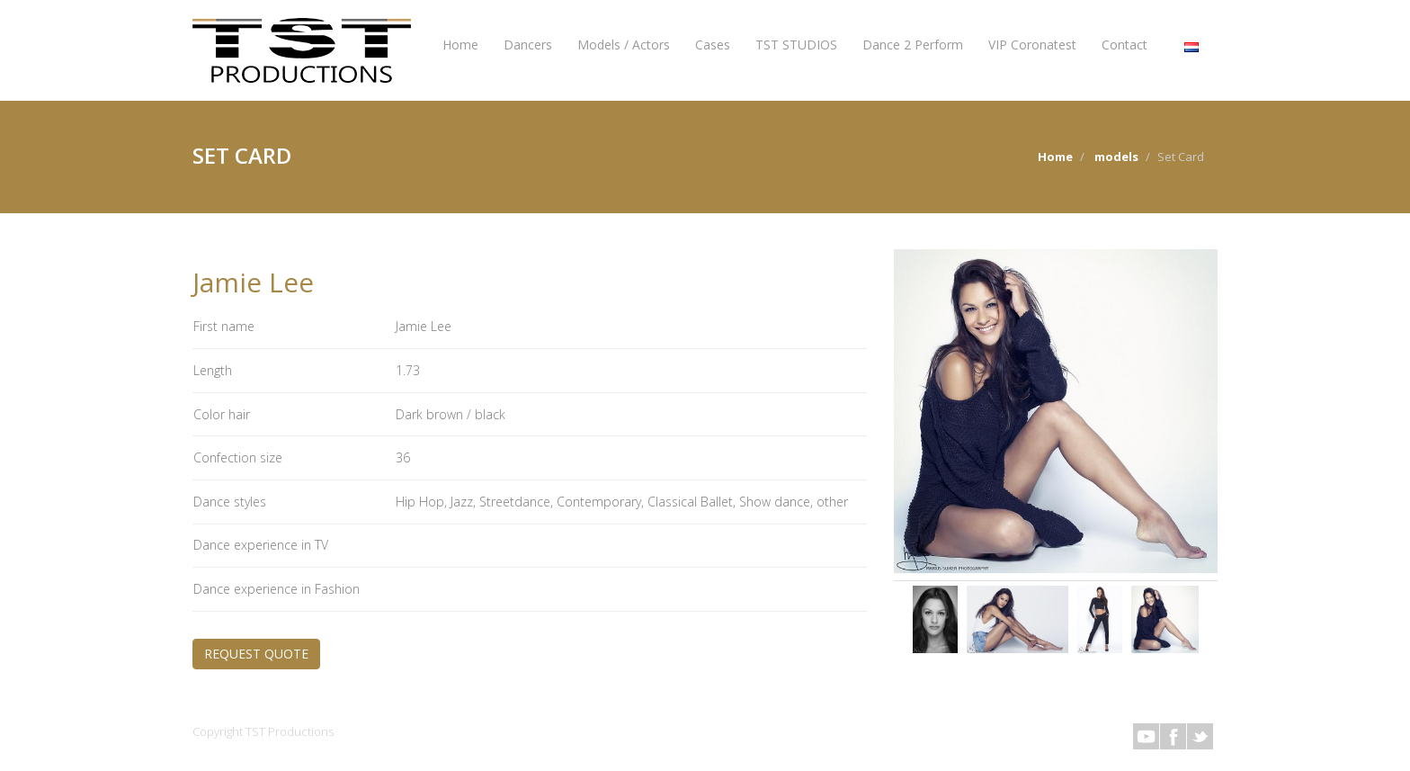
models (1116, 156)
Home (460, 44)
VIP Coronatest (1032, 44)
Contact (1124, 44)
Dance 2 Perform (912, 44)
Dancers (528, 44)
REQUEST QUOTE (256, 653)
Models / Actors (623, 44)
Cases (712, 44)
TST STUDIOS (796, 44)
